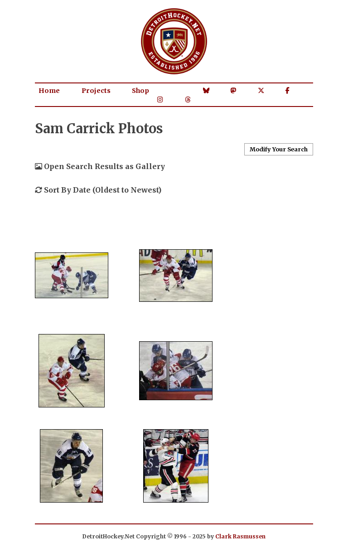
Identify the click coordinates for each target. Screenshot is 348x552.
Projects (96, 91)
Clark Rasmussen (240, 536)
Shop (140, 91)
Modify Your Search (279, 149)
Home (49, 91)
